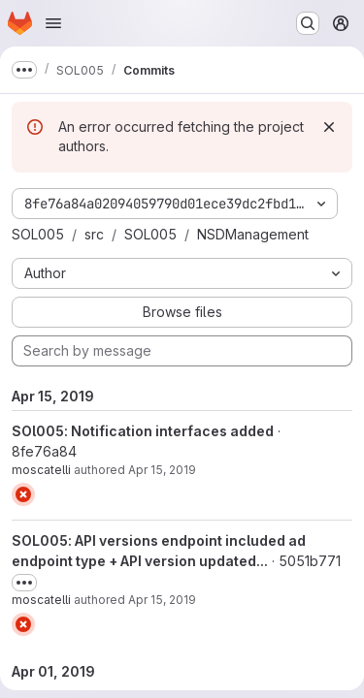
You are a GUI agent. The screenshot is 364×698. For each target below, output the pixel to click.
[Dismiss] (329, 127)
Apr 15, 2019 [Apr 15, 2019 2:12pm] (162, 469)
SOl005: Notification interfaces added (143, 431)
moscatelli (41, 469)
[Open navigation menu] (53, 23)
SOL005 (38, 234)
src (94, 234)
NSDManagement (253, 234)
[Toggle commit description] (24, 582)
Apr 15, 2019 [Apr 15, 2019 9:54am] (162, 599)
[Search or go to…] (307, 23)
